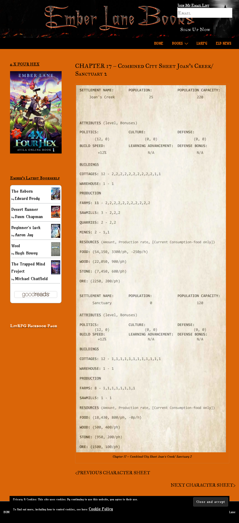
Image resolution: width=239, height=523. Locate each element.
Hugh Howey (26, 253)
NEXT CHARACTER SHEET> (203, 485)
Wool (15, 245)
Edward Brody (27, 198)
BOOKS (181, 43)
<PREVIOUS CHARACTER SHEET (112, 472)
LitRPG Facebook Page (33, 325)
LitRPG (202, 43)
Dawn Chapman (29, 216)
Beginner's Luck (25, 227)
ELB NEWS (223, 43)
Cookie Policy (101, 509)
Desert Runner (24, 209)
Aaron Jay (24, 234)
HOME (158, 43)
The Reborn (22, 191)
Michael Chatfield (31, 278)
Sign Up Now (195, 29)
